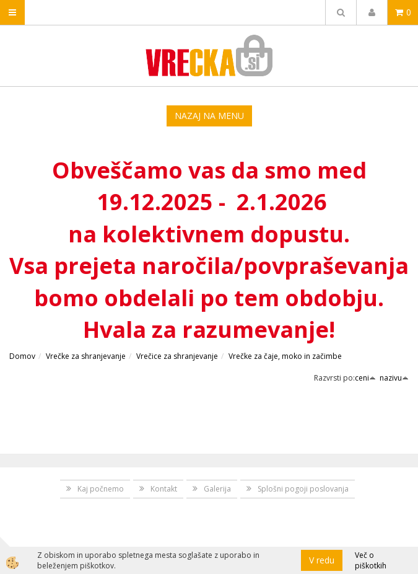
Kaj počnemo (100, 488)
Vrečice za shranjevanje (177, 356)
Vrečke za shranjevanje (86, 356)
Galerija (217, 488)
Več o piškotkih (370, 560)
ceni (365, 378)
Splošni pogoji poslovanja (303, 488)
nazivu (394, 378)
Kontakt (163, 488)
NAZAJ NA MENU (209, 115)
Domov (22, 356)
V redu (321, 560)
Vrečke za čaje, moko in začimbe (285, 356)
